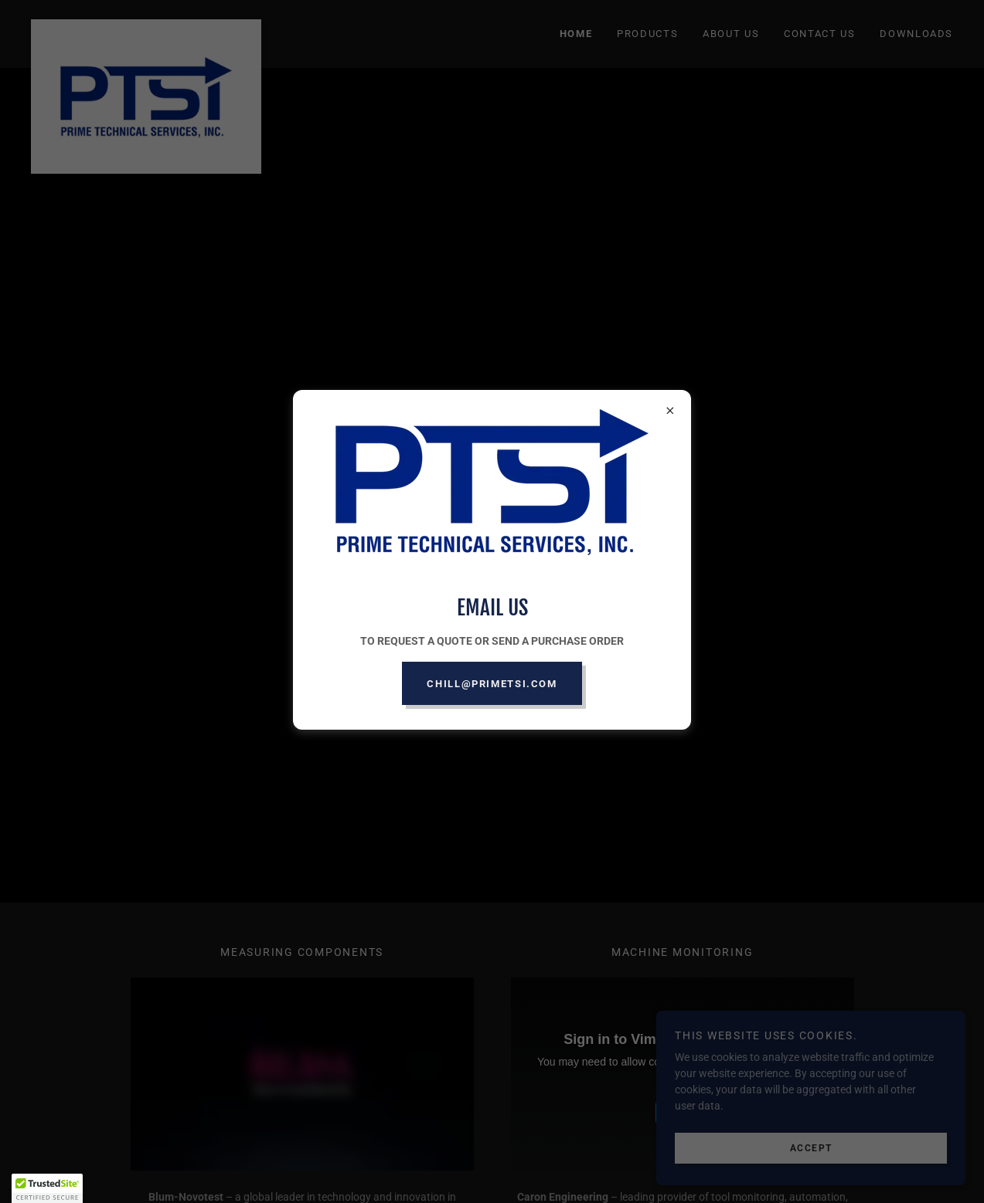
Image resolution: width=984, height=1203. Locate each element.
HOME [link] (576, 33)
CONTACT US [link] (819, 33)
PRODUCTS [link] (647, 33)
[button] (47, 1188)
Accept (811, 1147)
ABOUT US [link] (731, 33)
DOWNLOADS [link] (916, 33)
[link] (146, 24)
